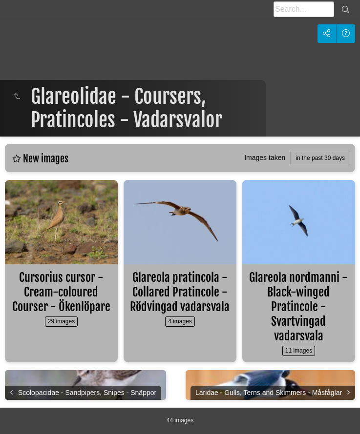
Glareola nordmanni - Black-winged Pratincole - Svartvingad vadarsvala (298, 306)
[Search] (304, 9)
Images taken (264, 157)
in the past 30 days (320, 158)
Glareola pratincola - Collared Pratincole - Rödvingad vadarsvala (180, 292)
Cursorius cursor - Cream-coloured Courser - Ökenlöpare (61, 292)
